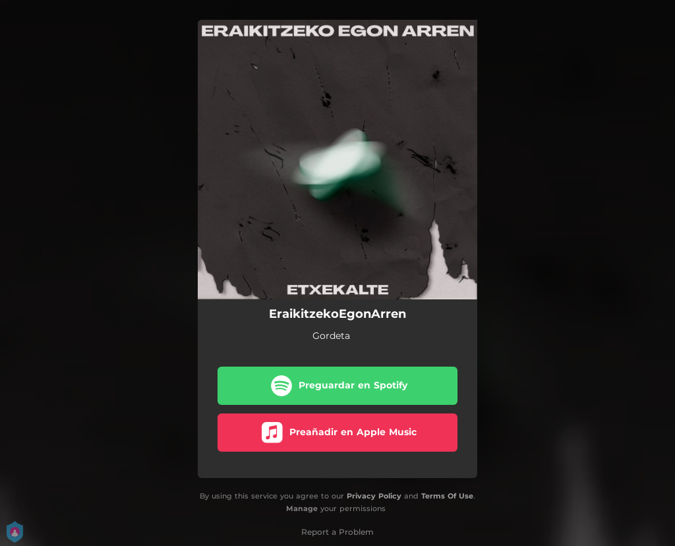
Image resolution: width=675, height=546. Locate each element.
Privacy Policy (374, 496)
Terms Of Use (447, 496)
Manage (302, 508)
